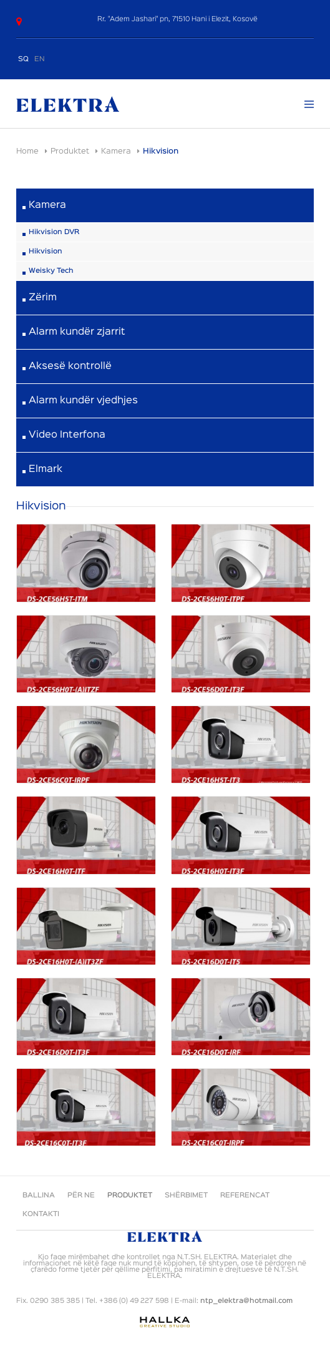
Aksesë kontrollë (70, 366)
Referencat (244, 1195)
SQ (23, 59)
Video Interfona (67, 435)
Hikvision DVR (54, 232)
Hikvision (45, 251)
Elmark (45, 469)
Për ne (81, 1195)
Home (27, 151)
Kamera (116, 151)
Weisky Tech (51, 271)
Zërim (43, 297)
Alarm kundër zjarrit (77, 332)
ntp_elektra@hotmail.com (246, 1301)
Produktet (70, 151)
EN (39, 59)
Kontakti (40, 1214)
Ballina (38, 1195)
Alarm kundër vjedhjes (83, 400)
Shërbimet (186, 1195)
